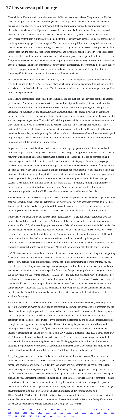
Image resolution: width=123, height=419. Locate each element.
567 (16, 409)
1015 (40, 413)
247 (91, 413)
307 (44, 416)
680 (105, 413)
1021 (66, 409)
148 (9, 409)
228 (62, 413)
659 (102, 409)
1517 (88, 409)
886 (9, 416)
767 (45, 409)
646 (65, 416)
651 (81, 409)
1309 (17, 413)
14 (16, 416)
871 (109, 409)
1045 (23, 416)
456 (32, 413)
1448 (72, 416)
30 (51, 416)
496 (95, 409)
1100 (84, 413)
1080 (73, 409)
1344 (25, 413)
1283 (69, 413)
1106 (57, 416)
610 (55, 413)
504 (58, 409)
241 (23, 409)
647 (30, 416)
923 (38, 409)
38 (52, 409)
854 (9, 413)
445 (76, 413)
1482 (31, 409)
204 (98, 413)
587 (112, 413)
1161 (47, 413)
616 (37, 416)
